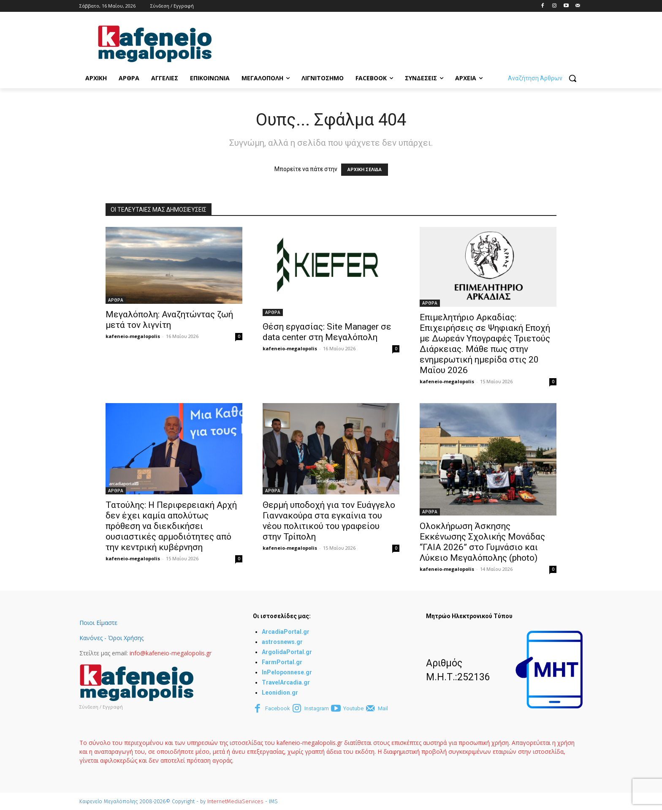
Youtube (353, 708)
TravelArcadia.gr (286, 682)
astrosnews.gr (282, 641)
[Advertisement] (384, 43)
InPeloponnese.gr (287, 672)
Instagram (316, 708)
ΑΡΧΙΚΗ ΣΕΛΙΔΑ (364, 169)
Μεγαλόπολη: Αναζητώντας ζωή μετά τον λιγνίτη (169, 319)
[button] (545, 78)
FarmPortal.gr (282, 662)
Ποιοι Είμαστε (98, 623)
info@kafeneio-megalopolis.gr (171, 653)
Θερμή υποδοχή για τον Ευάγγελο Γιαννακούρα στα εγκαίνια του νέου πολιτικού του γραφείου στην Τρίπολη (329, 521)
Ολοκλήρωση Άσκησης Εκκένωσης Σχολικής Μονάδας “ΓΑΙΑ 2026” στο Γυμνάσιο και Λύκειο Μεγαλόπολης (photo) (482, 542)
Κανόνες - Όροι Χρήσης (111, 638)
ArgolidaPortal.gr (287, 652)
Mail (383, 708)
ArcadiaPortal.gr (285, 631)
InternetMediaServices (235, 801)
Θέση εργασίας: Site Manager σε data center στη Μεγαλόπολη (327, 332)
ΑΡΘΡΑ (115, 300)
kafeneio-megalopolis (133, 336)
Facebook (277, 708)
